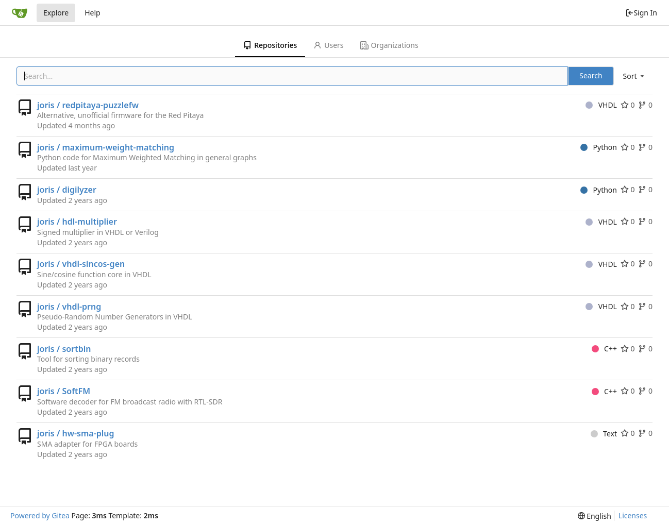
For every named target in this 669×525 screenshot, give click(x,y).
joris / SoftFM (63, 391)
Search (590, 75)
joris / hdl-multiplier (77, 221)
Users (328, 45)
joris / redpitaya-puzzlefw (88, 105)
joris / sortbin (64, 349)
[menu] (634, 76)
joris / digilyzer (66, 189)
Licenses (632, 515)
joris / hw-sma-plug (75, 433)
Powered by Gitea (40, 515)
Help (93, 13)
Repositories (270, 45)
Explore (56, 13)
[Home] (19, 13)
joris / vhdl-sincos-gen (81, 264)
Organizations (389, 45)
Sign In (641, 13)
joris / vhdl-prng (69, 306)
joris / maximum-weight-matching (105, 147)
